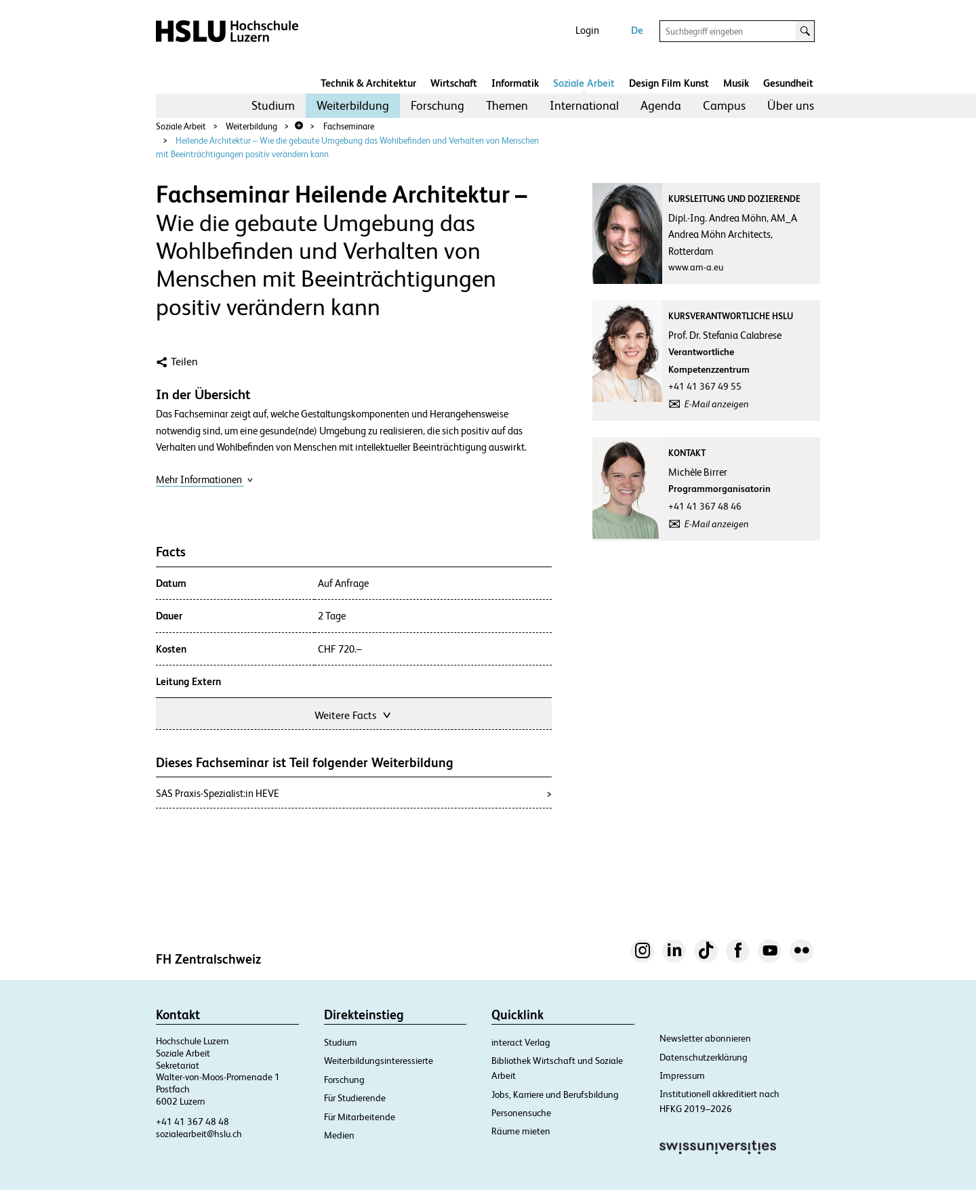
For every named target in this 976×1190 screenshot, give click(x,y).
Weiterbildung (353, 105)
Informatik (515, 83)
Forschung (437, 105)
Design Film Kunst (669, 83)
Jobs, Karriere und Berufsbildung (555, 1094)
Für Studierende (355, 1097)
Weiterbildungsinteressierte (378, 1060)
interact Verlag (520, 1042)
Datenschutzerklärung (703, 1057)
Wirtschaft (453, 83)
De (637, 30)
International (584, 105)
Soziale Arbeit (584, 83)
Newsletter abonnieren (705, 1038)
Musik (736, 83)
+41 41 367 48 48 (192, 1121)
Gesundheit (788, 83)
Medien (339, 1135)
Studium (273, 105)
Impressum (682, 1075)
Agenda (660, 105)
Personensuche (521, 1112)
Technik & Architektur (368, 83)
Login (587, 30)
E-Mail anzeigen (717, 403)
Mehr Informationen (204, 479)
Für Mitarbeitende (359, 1116)
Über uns (790, 105)
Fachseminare (348, 126)
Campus (724, 105)
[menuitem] (273, 106)
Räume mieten (520, 1131)
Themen (507, 105)
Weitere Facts (353, 714)
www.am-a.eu (695, 267)
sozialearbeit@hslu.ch (199, 1133)
